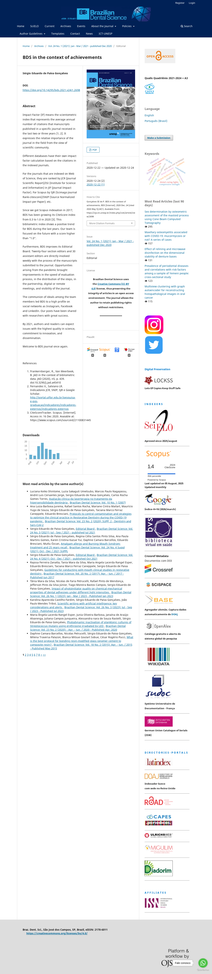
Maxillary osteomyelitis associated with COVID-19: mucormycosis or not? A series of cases (166, 235)
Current (49, 26)
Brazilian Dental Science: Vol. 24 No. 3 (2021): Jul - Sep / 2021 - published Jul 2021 (81, 530)
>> (44, 655)
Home (20, 26)
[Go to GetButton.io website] (203, 970)
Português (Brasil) (156, 121)
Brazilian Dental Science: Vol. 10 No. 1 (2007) (98, 502)
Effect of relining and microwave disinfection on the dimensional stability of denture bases (165, 252)
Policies (127, 26)
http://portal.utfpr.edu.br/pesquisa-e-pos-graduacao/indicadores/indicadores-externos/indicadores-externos (53, 403)
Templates (57, 33)
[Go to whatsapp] (203, 963)
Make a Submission (158, 137)
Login (192, 2)
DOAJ (174, 614)
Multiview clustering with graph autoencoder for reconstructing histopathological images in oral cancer (165, 292)
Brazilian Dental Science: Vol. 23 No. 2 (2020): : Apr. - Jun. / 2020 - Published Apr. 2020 (78, 627)
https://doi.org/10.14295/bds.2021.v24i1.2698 (51, 90)
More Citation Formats (102, 223)
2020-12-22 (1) (96, 184)
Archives (65, 26)
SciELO (34, 26)
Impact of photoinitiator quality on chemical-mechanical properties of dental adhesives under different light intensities (76, 590)
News (89, 33)
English (149, 115)
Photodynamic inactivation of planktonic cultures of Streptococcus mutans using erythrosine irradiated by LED (80, 624)
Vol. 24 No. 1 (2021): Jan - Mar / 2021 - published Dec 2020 (80, 46)
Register (179, 2)
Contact (75, 33)
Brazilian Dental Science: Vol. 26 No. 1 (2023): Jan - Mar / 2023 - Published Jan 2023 (80, 594)
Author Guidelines (31, 33)
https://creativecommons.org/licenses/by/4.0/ (57, 933)
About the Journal (102, 26)
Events (81, 26)
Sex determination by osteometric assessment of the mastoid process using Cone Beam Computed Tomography (167, 217)
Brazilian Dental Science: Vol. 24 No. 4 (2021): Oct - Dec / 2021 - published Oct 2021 (81, 556)
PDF (94, 149)
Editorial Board (85, 528)
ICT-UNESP (105, 33)
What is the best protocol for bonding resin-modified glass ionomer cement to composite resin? (81, 640)
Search (187, 26)
